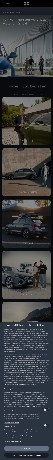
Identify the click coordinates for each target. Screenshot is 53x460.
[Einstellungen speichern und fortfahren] (26, 455)
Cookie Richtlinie (30, 406)
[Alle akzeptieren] (26, 448)
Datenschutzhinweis (20, 384)
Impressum (33, 384)
